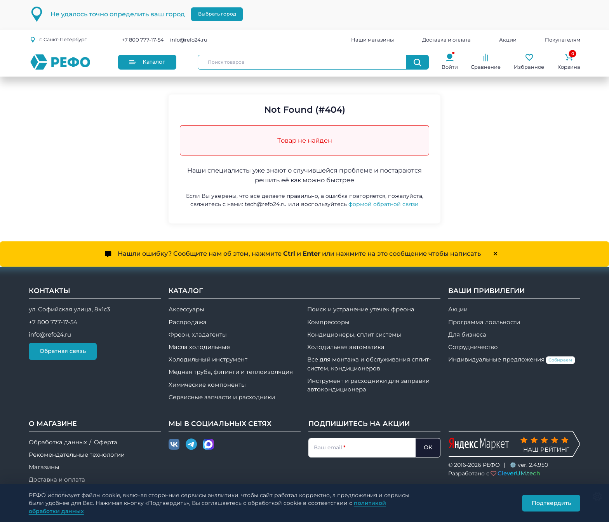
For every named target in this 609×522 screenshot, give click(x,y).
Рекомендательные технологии (77, 454)
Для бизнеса (467, 334)
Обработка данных (58, 442)
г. (58, 39)
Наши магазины (372, 40)
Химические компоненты (207, 384)
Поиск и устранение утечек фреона (360, 309)
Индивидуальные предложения (511, 360)
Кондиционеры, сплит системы (354, 334)
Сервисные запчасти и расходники (222, 397)
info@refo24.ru (188, 40)
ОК (428, 447)
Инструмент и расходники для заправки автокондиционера (368, 385)
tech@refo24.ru (266, 204)
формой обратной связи (383, 204)
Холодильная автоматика (346, 347)
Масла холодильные (199, 347)
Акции (508, 40)
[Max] (208, 444)
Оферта (105, 442)
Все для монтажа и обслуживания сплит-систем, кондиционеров (369, 364)
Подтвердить (551, 502)
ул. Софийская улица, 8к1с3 (69, 309)
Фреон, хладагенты (198, 334)
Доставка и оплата (446, 40)
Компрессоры (328, 322)
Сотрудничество (473, 347)
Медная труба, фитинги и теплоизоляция (231, 371)
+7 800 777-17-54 (143, 40)
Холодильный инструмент (208, 359)
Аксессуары (186, 309)
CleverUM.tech (519, 473)
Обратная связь (63, 350)
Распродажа (188, 322)
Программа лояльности (484, 322)
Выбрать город (217, 14)
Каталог (147, 61)
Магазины (44, 467)
